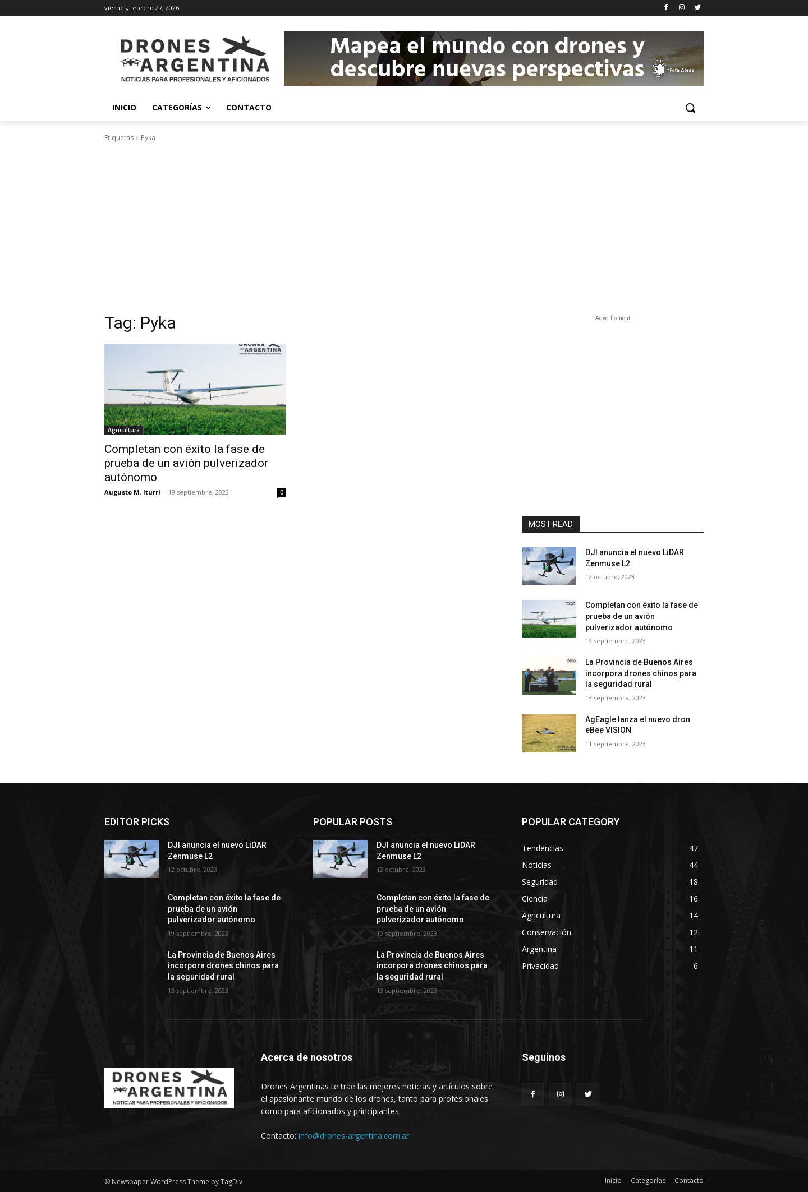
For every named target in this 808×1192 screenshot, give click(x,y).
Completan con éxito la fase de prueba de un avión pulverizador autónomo (186, 463)
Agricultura (124, 430)
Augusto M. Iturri (132, 492)
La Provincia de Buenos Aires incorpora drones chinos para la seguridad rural (640, 673)
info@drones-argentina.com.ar (354, 1135)
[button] (690, 107)
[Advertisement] (404, 227)
